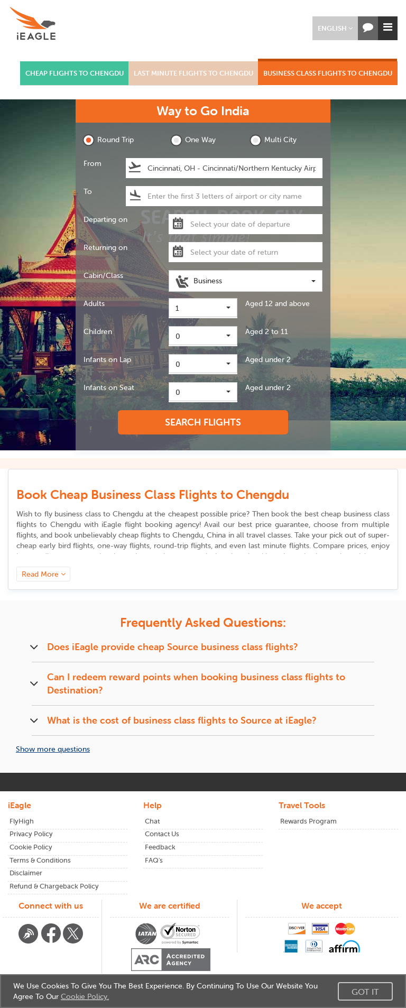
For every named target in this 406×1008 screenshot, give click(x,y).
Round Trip (108, 140)
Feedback (160, 847)
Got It (365, 991)
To (88, 191)
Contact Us (162, 833)
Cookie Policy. (85, 996)
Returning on (105, 247)
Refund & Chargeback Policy (54, 886)
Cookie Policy (31, 847)
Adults (94, 303)
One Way (193, 140)
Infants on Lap (107, 359)
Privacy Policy (31, 833)
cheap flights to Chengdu (160, 535)
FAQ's (154, 860)
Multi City (273, 140)
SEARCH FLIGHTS (203, 422)
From (93, 163)
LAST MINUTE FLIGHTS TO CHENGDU (193, 73)
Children (98, 331)
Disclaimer (26, 872)
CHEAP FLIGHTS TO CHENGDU (74, 73)
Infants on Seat (109, 387)
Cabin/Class (103, 275)
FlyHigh (22, 821)
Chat (152, 821)
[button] (335, 28)
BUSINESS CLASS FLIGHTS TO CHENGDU (327, 73)
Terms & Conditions (40, 860)
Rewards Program (308, 821)
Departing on (105, 219)
